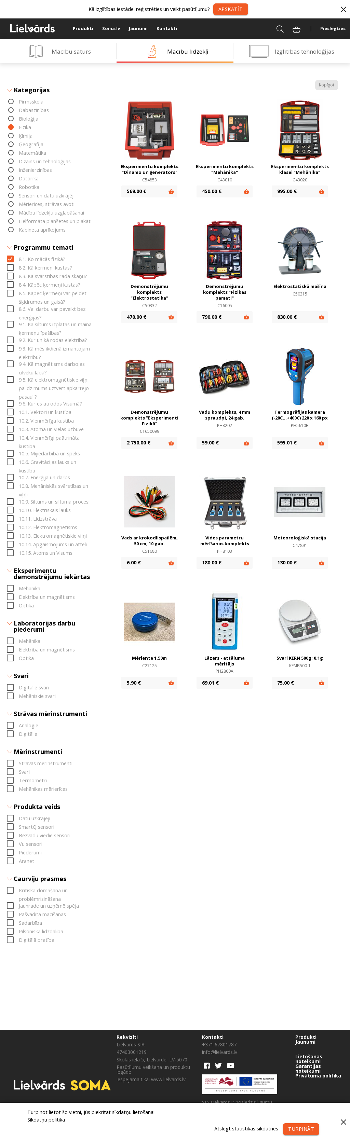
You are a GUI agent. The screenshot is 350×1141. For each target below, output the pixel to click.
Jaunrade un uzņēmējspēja (49, 906)
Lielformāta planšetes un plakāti (55, 221)
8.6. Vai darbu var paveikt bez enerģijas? (52, 309)
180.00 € (211, 563)
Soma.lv (111, 28)
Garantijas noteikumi (308, 1068)
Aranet (26, 861)
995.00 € (287, 191)
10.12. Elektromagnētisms (48, 527)
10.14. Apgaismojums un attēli (53, 544)
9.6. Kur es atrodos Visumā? (50, 404)
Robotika (29, 187)
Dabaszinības (34, 110)
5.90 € (134, 682)
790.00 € (211, 317)
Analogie (28, 725)
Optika (26, 605)
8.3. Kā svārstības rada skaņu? (53, 276)
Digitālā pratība (36, 940)
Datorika (29, 179)
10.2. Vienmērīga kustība (46, 421)
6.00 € (134, 563)
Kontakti (167, 28)
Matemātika (32, 153)
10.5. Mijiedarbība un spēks (49, 453)
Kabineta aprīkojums (42, 230)
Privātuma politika (318, 1075)
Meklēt (276, 28)
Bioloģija (28, 119)
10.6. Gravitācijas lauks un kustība (47, 462)
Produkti (83, 28)
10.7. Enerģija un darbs (44, 478)
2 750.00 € (138, 442)
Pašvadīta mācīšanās (42, 914)
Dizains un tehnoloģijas (45, 162)
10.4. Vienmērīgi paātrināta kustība (49, 438)
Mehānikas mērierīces (43, 789)
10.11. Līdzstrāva (38, 518)
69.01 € (210, 682)
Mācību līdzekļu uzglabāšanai (51, 213)
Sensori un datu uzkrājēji (47, 196)
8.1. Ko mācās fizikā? (42, 259)
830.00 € (287, 317)
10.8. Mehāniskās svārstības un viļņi (53, 487)
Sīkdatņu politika (46, 1119)
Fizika (25, 127)
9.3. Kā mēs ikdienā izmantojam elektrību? (54, 349)
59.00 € (210, 442)
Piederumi (30, 852)
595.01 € (287, 442)
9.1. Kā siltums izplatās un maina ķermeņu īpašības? (55, 325)
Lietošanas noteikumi (308, 1059)
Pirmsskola (31, 102)
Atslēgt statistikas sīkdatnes (246, 1128)
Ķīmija (25, 136)
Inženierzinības (35, 170)
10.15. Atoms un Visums (45, 553)
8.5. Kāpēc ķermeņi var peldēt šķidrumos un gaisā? (52, 294)
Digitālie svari (34, 687)
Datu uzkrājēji (34, 818)
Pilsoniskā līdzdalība (41, 932)
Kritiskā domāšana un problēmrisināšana (43, 891)
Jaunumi (138, 28)
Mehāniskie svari (37, 696)
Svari (24, 772)
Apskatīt (230, 9)
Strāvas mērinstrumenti (45, 763)
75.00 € (285, 682)
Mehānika (29, 588)
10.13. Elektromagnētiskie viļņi (53, 536)
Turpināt (301, 1129)
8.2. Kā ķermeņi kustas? (45, 268)
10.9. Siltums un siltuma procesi (54, 501)
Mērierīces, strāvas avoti (47, 204)
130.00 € (287, 563)
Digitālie (28, 734)
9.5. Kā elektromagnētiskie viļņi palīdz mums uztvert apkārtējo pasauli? (54, 380)
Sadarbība (30, 923)
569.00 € (136, 191)
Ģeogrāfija (31, 144)
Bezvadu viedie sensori (44, 835)
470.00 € (136, 317)
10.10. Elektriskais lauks (45, 510)
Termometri (33, 780)
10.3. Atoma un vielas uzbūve (51, 429)
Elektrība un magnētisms (47, 597)
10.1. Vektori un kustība (45, 412)
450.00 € (211, 191)
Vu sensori (30, 844)
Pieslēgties (333, 28)
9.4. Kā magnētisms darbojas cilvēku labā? (52, 365)
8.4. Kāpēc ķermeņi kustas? (49, 285)
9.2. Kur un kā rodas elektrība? (53, 340)
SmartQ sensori (36, 827)
